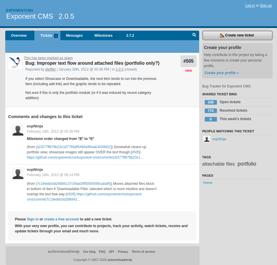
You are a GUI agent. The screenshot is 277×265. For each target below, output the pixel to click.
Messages (74, 36)
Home (208, 183)
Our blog (89, 251)
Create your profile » (222, 73)
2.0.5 (66, 16)
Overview (19, 36)
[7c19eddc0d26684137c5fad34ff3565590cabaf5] (73, 184)
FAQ (102, 251)
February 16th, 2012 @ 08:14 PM (53, 175)
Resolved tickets (226, 110)
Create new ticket (237, 35)
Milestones (103, 36)
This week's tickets (228, 119)
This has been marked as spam (48, 58)
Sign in (32, 219)
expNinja (35, 126)
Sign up (266, 5)
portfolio (247, 164)
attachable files (218, 164)
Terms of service (143, 251)
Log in (250, 5)
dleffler (50, 69)
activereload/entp (64, 251)
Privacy (123, 251)
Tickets (46, 36)
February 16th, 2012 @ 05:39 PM (53, 131)
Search (194, 36)
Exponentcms (19, 10)
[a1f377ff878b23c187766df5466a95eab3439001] (73, 147)
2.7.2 (130, 36)
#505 (188, 61)
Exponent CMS (29, 16)
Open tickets (223, 102)
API (111, 251)
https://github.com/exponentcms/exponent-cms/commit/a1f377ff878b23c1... (85, 157)
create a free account (61, 219)
